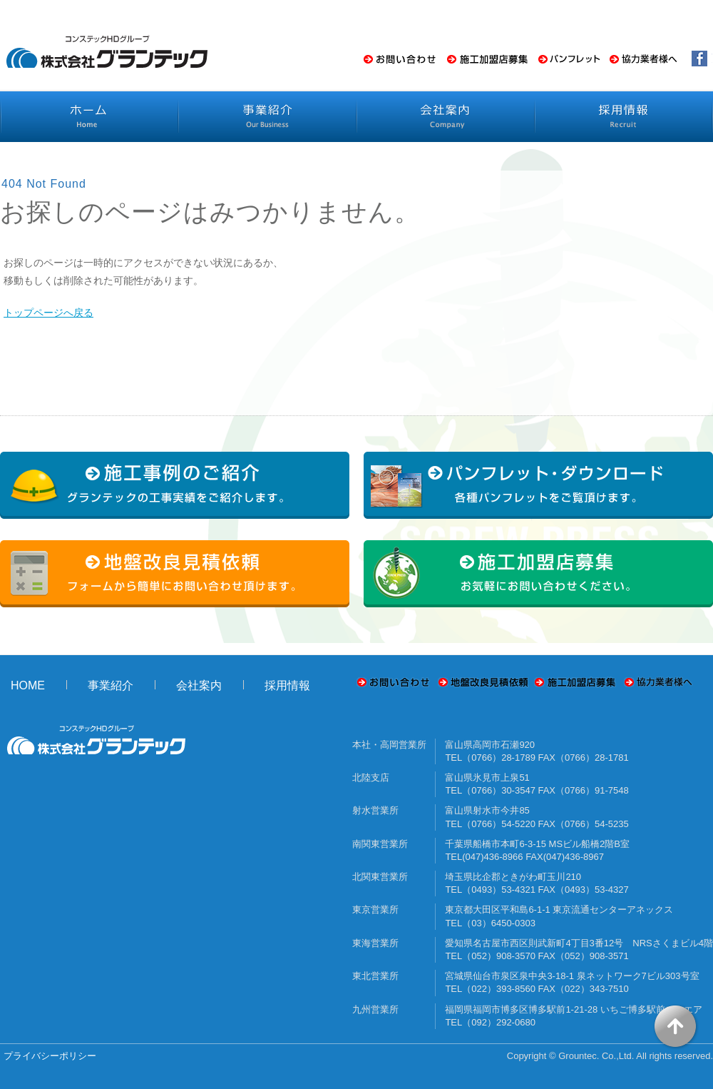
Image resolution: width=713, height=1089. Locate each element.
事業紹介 (110, 685)
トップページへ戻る (48, 312)
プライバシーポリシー (50, 1055)
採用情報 (287, 685)
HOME (28, 685)
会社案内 (199, 685)
